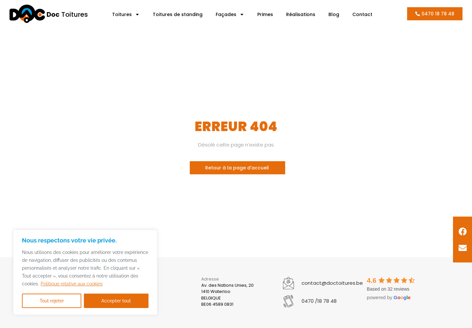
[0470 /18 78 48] (288, 301)
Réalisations (300, 14)
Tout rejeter (52, 300)
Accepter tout (116, 300)
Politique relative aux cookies (72, 284)
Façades (230, 14)
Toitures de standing (178, 14)
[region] (85, 272)
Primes (265, 14)
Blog (333, 14)
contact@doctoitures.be (332, 283)
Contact (362, 14)
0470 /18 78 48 (319, 301)
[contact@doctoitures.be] (288, 283)
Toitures (67, 14)
